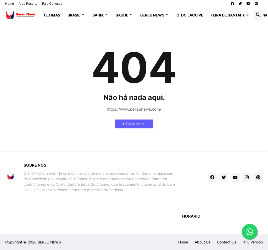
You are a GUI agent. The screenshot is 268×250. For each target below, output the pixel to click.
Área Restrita (28, 3)
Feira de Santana (228, 15)
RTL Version (253, 242)
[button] (245, 15)
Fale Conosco (52, 3)
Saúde (122, 15)
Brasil (74, 15)
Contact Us (226, 242)
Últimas (52, 15)
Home (9, 3)
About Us (202, 242)
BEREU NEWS (49, 242)
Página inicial (134, 124)
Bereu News (152, 15)
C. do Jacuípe (189, 15)
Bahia (98, 15)
